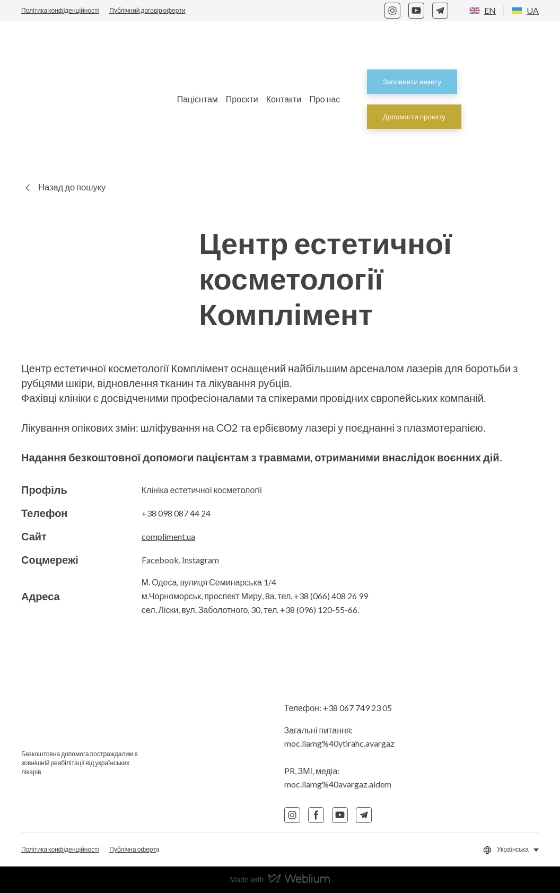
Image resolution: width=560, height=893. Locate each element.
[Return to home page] (85, 99)
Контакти (284, 99)
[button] (392, 11)
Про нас (324, 99)
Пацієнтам (197, 99)
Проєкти (242, 99)
